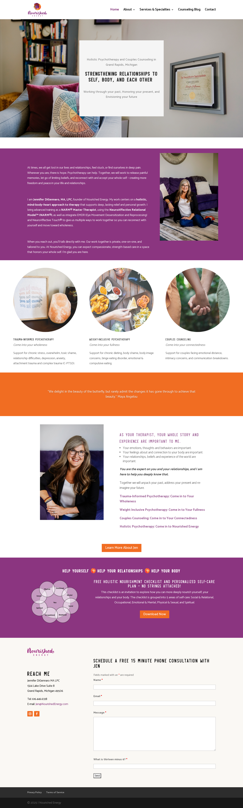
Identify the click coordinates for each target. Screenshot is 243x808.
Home (114, 10)
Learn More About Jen (121, 548)
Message (99, 712)
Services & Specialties (155, 10)
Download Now (154, 614)
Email (97, 696)
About (127, 10)
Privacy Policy (34, 792)
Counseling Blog (189, 10)
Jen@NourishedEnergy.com (50, 704)
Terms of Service (55, 792)
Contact (210, 10)
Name (98, 680)
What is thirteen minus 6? (110, 759)
